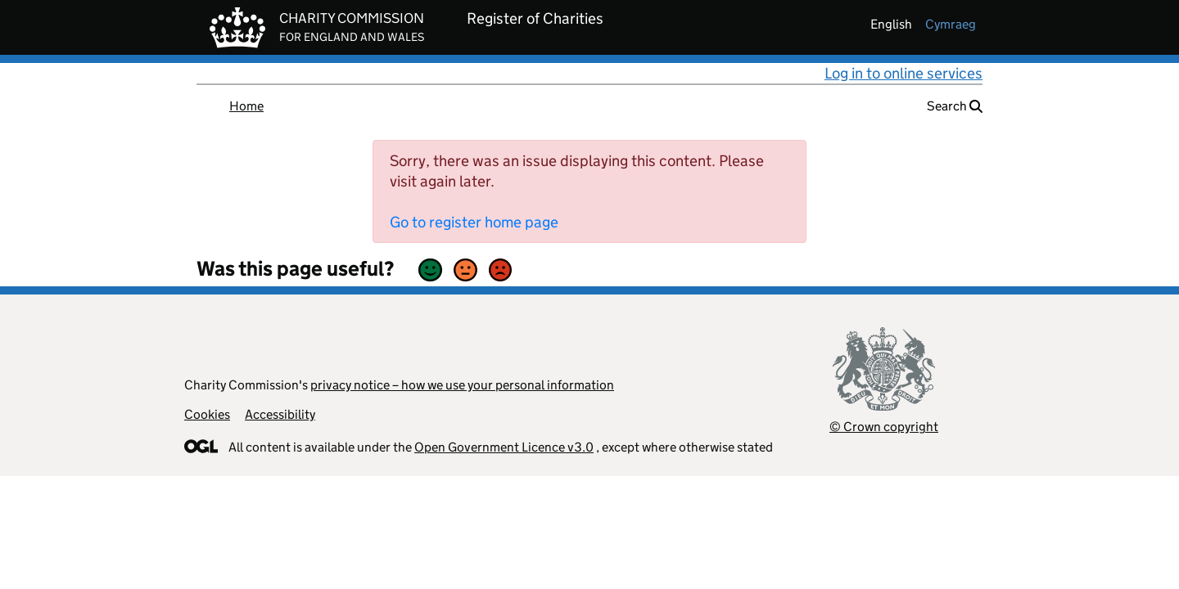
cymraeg (950, 24)
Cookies (207, 414)
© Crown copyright (883, 426)
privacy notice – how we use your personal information (462, 385)
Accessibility (280, 414)
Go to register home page (474, 222)
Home (246, 106)
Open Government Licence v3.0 (504, 447)
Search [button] (954, 106)
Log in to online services (903, 73)
